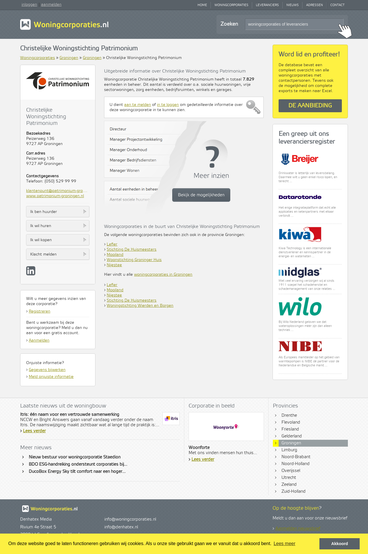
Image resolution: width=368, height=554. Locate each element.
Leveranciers (267, 5)
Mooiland (115, 254)
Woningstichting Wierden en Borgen (140, 305)
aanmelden (51, 4)
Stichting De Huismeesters (131, 249)
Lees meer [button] (285, 543)
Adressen (314, 5)
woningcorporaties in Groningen (163, 274)
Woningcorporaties (231, 5)
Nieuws (292, 5)
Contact (337, 5)
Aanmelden (39, 340)
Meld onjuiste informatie (51, 376)
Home (202, 5)
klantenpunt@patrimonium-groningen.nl (57, 190)
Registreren (39, 311)
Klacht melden (43, 254)
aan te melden (137, 104)
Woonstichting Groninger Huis (134, 259)
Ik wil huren (40, 226)
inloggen (29, 4)
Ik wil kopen (41, 240)
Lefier (112, 244)
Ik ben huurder (43, 211)
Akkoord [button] (339, 543)
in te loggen (168, 104)
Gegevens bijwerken (47, 369)
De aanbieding (310, 105)
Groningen (69, 57)
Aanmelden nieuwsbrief (297, 528)
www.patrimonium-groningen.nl (55, 196)
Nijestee (114, 265)
